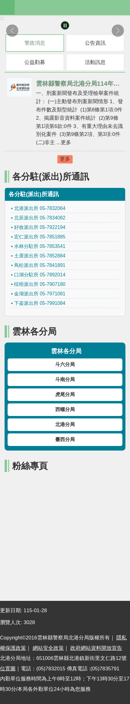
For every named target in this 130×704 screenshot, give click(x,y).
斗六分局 (65, 364)
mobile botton (7, 7)
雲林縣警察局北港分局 (72, 7)
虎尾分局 (65, 394)
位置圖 (8, 669)
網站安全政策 (48, 648)
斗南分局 (65, 379)
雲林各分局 (34, 331)
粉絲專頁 (30, 466)
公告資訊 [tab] (95, 43)
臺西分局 (65, 439)
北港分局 (65, 424)
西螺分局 (65, 409)
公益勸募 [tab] (34, 62)
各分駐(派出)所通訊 (50, 176)
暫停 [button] (65, 25)
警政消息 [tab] (34, 43)
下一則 (118, 30)
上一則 (12, 30)
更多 (65, 159)
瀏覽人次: (11, 622)
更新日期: (11, 610)
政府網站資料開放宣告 (96, 648)
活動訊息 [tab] (95, 62)
